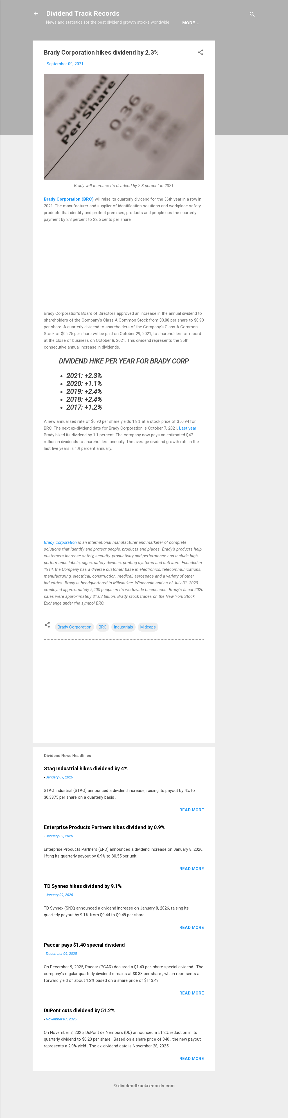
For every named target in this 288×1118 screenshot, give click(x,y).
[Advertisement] (238, 142)
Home (57, 40)
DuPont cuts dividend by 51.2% (79, 1028)
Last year (187, 445)
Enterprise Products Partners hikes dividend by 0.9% (104, 845)
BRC (103, 644)
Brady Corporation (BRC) (69, 216)
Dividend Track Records (83, 13)
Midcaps (148, 644)
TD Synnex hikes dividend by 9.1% (83, 903)
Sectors (128, 40)
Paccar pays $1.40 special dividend (84, 962)
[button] (200, 70)
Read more (191, 827)
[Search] (252, 15)
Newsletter (164, 40)
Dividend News (91, 40)
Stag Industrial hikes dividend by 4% (86, 786)
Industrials (123, 644)
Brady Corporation (60, 559)
